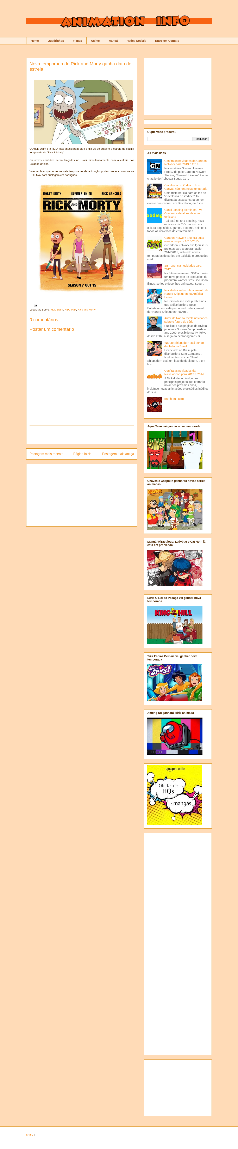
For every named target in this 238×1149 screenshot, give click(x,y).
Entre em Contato (167, 40)
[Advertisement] (81, 435)
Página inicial (82, 454)
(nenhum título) (174, 398)
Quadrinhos (56, 40)
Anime (95, 40)
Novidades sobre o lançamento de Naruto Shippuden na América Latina (186, 294)
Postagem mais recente (46, 454)
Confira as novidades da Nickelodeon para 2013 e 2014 (184, 372)
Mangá (113, 40)
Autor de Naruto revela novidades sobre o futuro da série (186, 320)
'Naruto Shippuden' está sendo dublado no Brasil (184, 344)
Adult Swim (56, 309)
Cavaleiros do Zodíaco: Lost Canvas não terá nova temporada (185, 187)
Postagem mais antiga (118, 454)
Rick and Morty (87, 309)
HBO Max (70, 309)
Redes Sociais (136, 40)
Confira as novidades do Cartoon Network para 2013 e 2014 (185, 162)
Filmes (77, 40)
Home (35, 40)
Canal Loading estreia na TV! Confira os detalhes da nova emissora (183, 213)
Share (29, 1134)
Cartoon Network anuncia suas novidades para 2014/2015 (184, 239)
